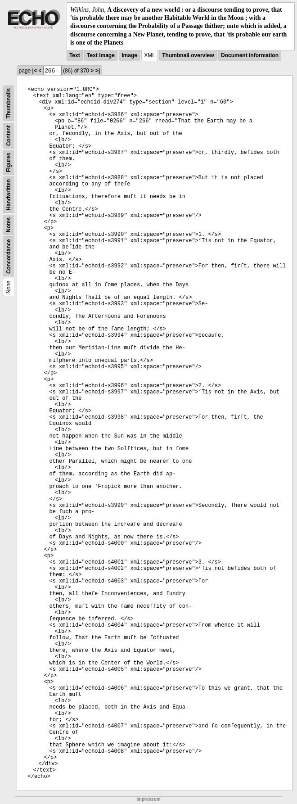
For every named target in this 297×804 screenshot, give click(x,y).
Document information (250, 55)
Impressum (148, 799)
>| (97, 71)
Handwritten (8, 194)
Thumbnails (8, 103)
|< (34, 71)
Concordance (8, 256)
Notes (8, 224)
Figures (8, 162)
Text (74, 55)
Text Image (101, 55)
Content (8, 135)
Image (129, 55)
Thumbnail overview (188, 55)
